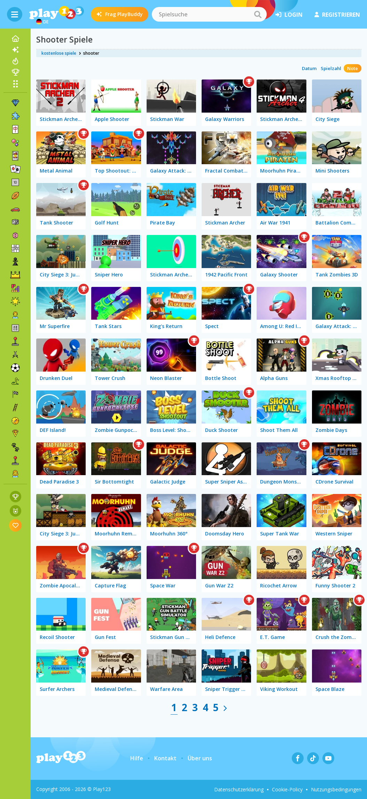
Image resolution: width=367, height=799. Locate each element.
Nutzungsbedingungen (336, 789)
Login (289, 14)
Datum (309, 68)
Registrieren (337, 14)
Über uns (200, 758)
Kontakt (165, 758)
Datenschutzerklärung (239, 789)
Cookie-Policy (287, 789)
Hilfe (136, 758)
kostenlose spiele (58, 53)
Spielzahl (331, 68)
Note (352, 68)
